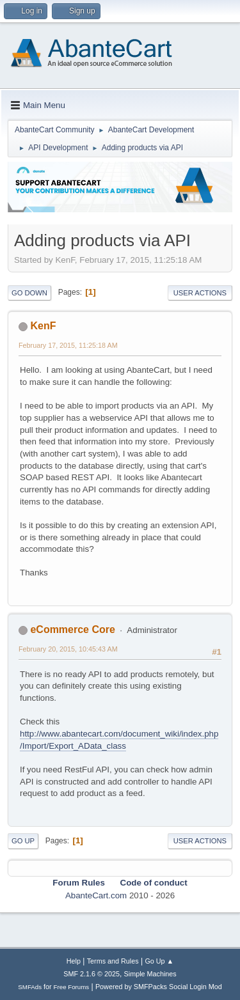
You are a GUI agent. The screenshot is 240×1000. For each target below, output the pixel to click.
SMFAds (30, 986)
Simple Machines (150, 974)
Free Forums (72, 986)
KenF (43, 325)
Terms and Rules (113, 961)
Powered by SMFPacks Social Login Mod (158, 986)
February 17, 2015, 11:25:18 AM (68, 345)
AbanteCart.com (96, 895)
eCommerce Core (72, 629)
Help (74, 961)
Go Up (23, 841)
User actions (200, 293)
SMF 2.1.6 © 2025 (91, 974)
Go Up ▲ (159, 961)
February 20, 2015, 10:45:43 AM (68, 649)
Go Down (29, 293)
